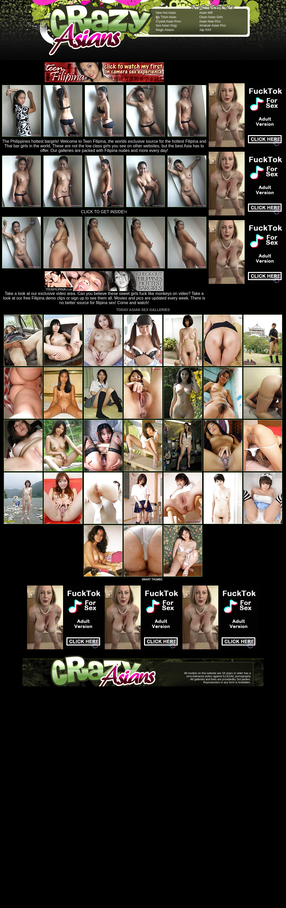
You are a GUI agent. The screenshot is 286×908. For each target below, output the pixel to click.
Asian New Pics (209, 21)
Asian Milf (205, 13)
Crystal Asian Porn (168, 21)
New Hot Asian (166, 13)
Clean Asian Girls (211, 17)
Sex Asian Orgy (166, 25)
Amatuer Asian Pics (212, 25)
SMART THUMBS (152, 579)
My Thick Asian (166, 17)
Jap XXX (205, 30)
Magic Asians (165, 30)
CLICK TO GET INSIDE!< (104, 212)
